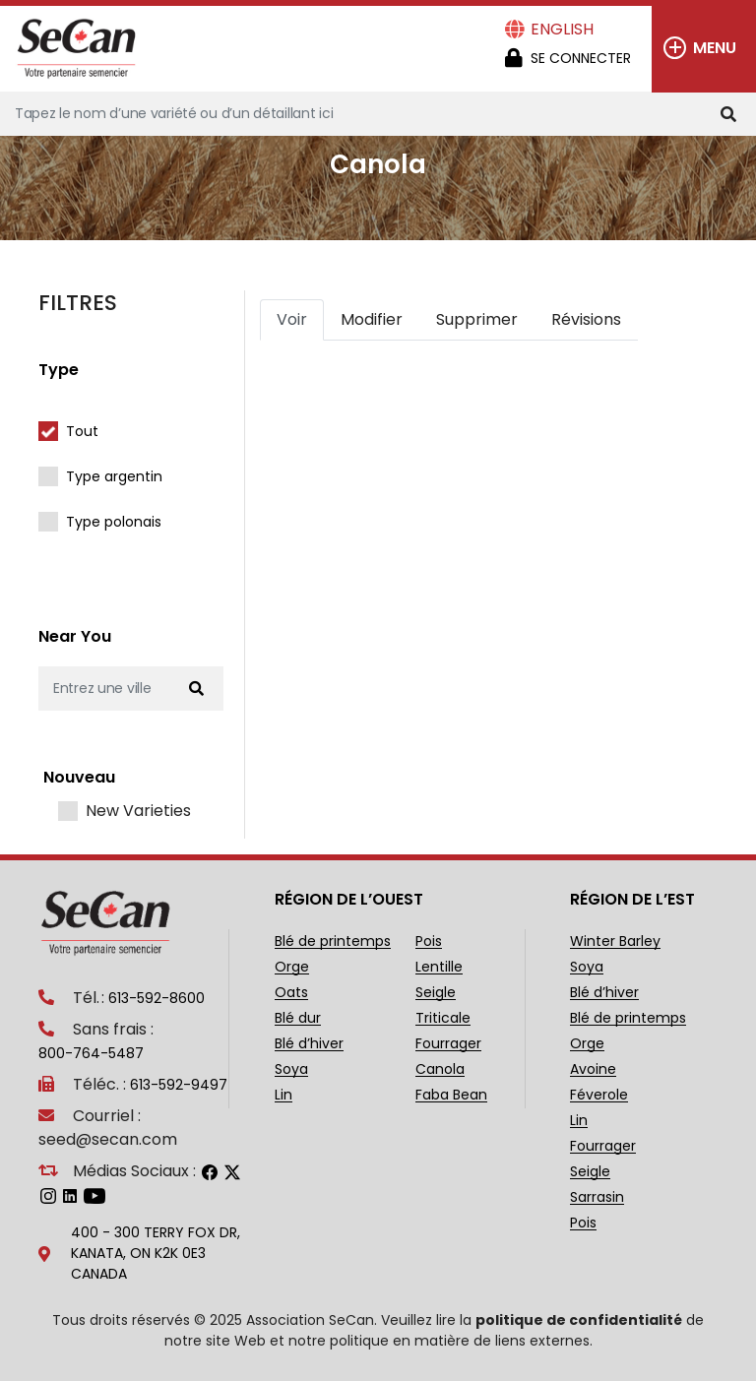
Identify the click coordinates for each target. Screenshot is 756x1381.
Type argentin (114, 476)
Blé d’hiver (309, 1043)
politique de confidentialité (578, 1320)
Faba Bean (451, 1095)
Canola (440, 1069)
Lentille (439, 967)
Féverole (599, 1095)
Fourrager (448, 1043)
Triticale (443, 1018)
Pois (428, 941)
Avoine (593, 1069)
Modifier (372, 319)
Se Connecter (581, 58)
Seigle (435, 992)
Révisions (586, 319)
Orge (292, 967)
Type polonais (113, 522)
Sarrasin (597, 1197)
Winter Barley (615, 941)
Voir (292, 319)
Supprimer (477, 319)
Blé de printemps (333, 941)
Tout (82, 431)
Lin (283, 1095)
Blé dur (298, 1018)
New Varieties (138, 811)
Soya (291, 1069)
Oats (291, 992)
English (562, 29)
